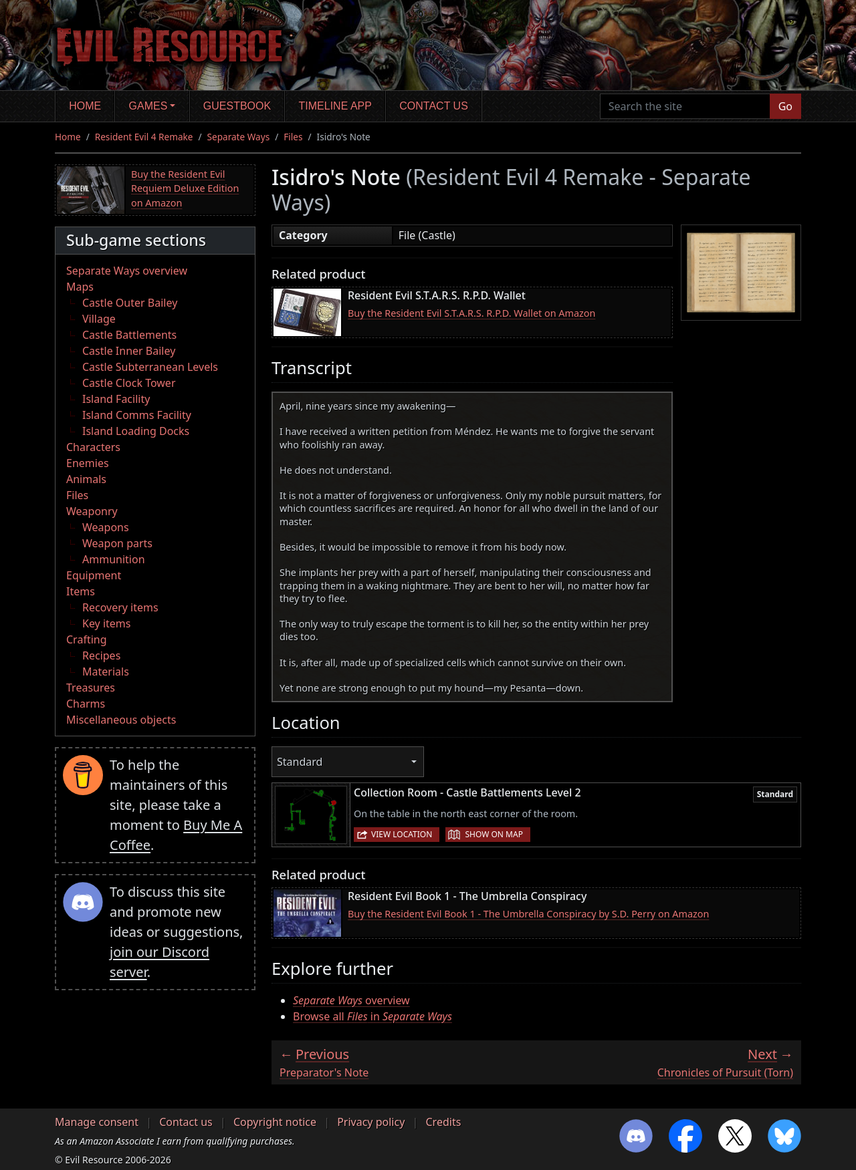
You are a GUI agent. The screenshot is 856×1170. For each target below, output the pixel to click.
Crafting (86, 639)
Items (80, 591)
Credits (443, 1122)
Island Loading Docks (135, 431)
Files (293, 136)
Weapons (105, 527)
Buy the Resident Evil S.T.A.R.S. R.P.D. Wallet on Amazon (471, 313)
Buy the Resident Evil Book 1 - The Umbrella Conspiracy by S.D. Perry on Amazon (528, 913)
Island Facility (116, 399)
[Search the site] (685, 106)
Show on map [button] (493, 834)
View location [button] (401, 834)
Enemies (87, 463)
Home (85, 106)
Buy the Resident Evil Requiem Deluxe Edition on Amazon (185, 188)
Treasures (90, 687)
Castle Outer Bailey (129, 302)
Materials (105, 671)
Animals (86, 479)
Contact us (433, 106)
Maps (80, 286)
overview (351, 1000)
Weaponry (92, 511)
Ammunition (113, 559)
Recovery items (120, 607)
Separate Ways (238, 136)
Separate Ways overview (126, 270)
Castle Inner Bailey (128, 350)
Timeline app (335, 106)
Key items (106, 623)
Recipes (101, 655)
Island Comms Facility (136, 415)
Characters (93, 447)
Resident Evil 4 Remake (144, 136)
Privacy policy (371, 1122)
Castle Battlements (129, 334)
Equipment (93, 575)
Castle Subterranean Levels (150, 366)
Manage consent (96, 1122)
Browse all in (372, 1016)
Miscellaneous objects (121, 719)
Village (99, 318)
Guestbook (237, 106)
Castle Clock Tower (129, 383)
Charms (85, 703)
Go (785, 106)
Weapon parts (117, 543)
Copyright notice (274, 1122)
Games (148, 106)
